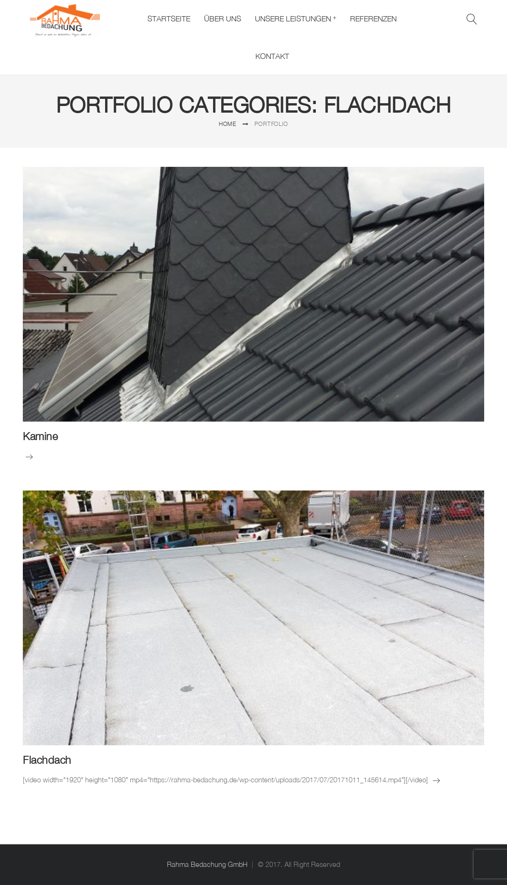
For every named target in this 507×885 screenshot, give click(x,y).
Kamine (40, 436)
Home (227, 123)
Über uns (222, 18)
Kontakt (272, 56)
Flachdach (47, 760)
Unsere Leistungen (293, 18)
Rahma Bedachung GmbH (207, 864)
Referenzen (373, 18)
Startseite (168, 18)
